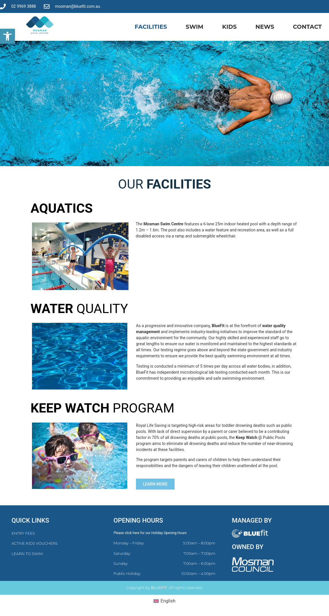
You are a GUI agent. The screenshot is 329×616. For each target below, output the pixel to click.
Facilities (151, 26)
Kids (229, 26)
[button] (7, 36)
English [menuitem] (167, 601)
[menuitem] (164, 601)
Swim (194, 26)
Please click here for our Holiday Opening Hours (150, 533)
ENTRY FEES (23, 533)
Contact (307, 26)
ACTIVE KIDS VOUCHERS (35, 543)
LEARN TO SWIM (27, 553)
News (265, 26)
